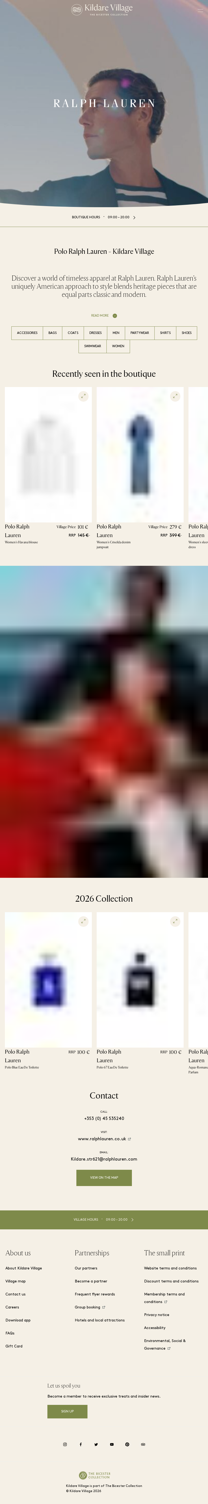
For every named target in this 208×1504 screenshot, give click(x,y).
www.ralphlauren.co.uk (102, 1139)
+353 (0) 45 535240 (104, 1119)
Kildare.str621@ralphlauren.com (104, 1159)
